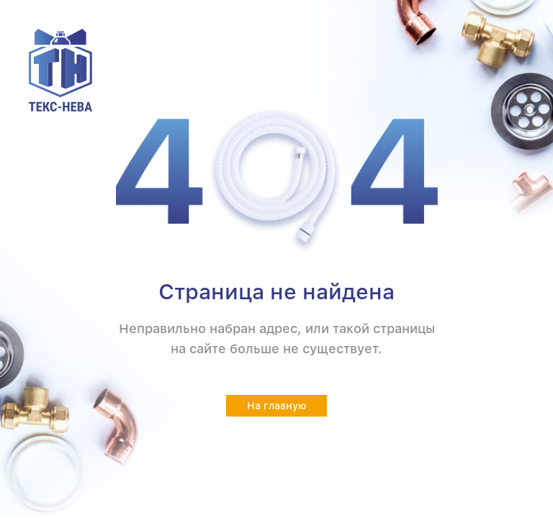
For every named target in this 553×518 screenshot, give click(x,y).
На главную (277, 406)
